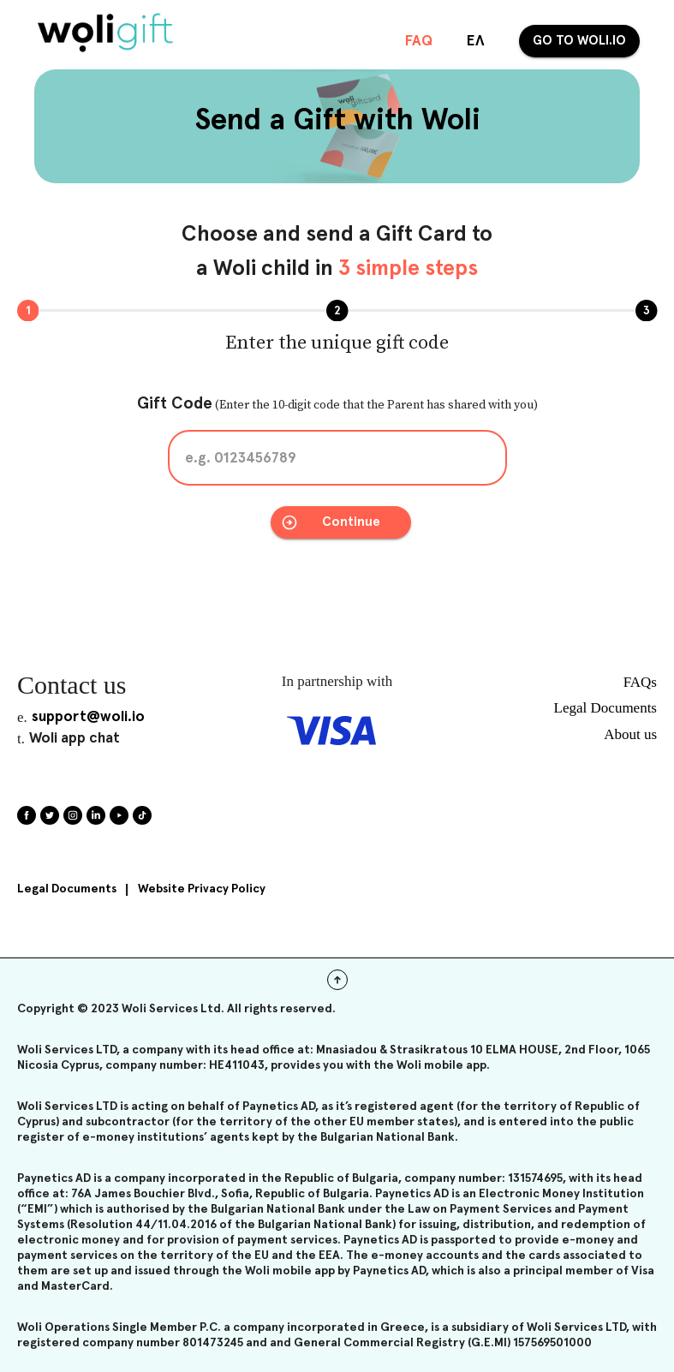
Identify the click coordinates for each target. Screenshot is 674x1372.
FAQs (640, 682)
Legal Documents (66, 889)
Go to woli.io (579, 41)
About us (630, 734)
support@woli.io (88, 717)
